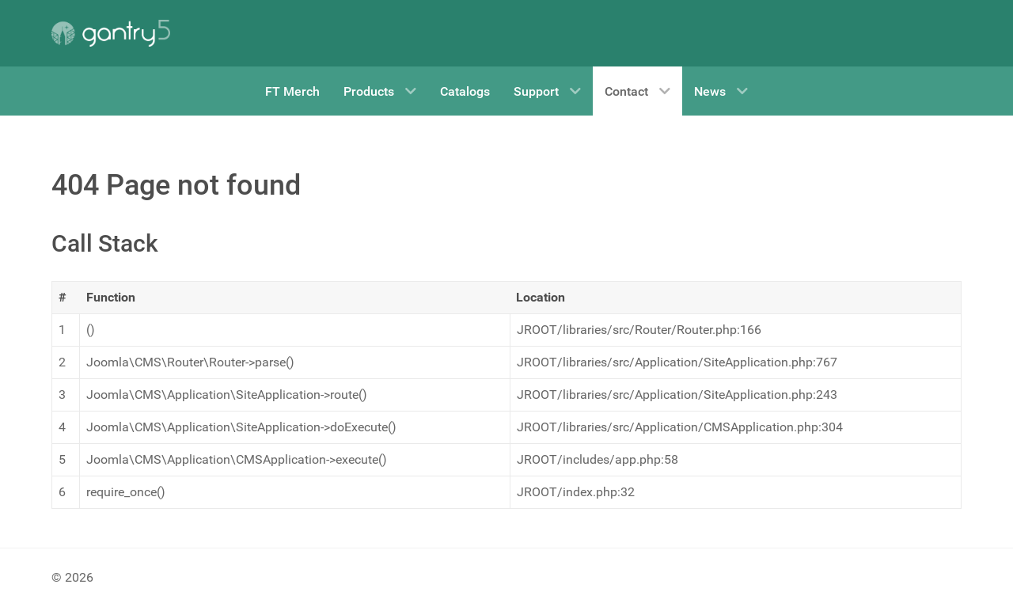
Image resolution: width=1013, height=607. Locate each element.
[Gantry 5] (110, 33)
